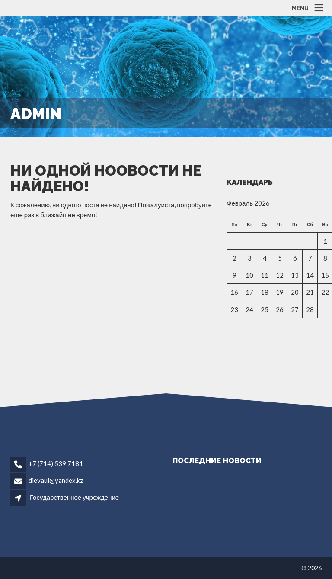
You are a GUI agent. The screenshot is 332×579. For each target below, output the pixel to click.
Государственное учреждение (74, 497)
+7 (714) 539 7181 (56, 463)
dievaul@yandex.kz (56, 480)
